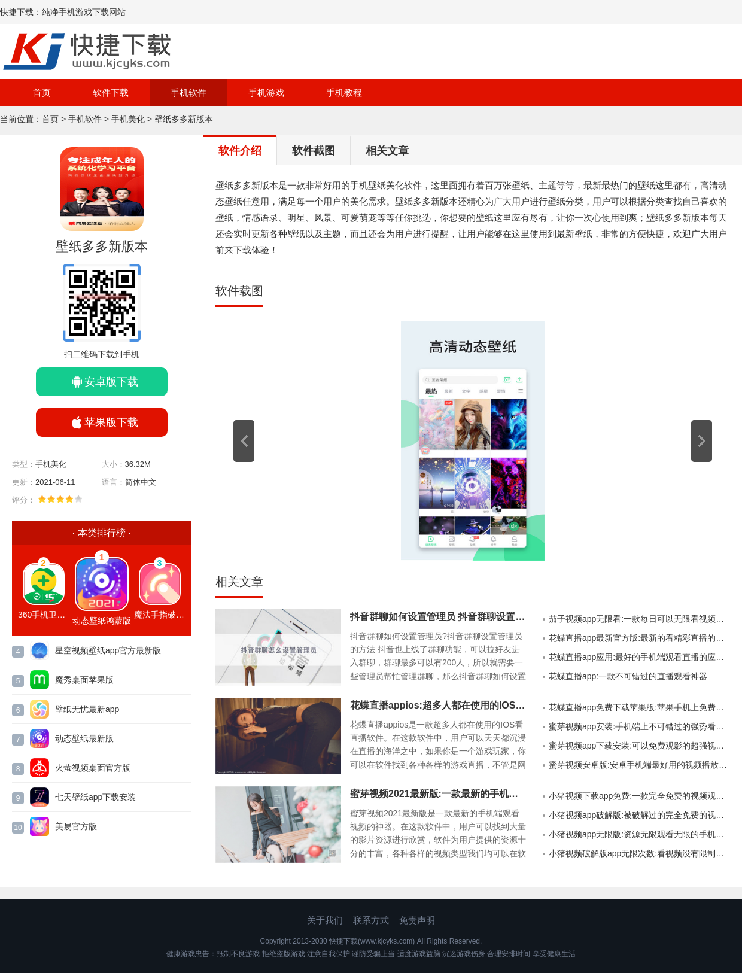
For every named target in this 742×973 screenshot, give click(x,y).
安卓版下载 (111, 382)
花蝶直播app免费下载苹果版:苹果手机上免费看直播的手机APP (639, 707)
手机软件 (188, 92)
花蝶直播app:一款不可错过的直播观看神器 (628, 676)
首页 (42, 92)
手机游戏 (266, 92)
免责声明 (417, 920)
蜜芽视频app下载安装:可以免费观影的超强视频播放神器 (639, 745)
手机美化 (128, 119)
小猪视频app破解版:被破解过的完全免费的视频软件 (639, 815)
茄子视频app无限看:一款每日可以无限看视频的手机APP (639, 619)
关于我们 (325, 920)
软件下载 (111, 92)
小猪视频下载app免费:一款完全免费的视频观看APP (639, 796)
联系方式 (371, 920)
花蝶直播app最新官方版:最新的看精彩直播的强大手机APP (639, 638)
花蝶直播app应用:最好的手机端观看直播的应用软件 (639, 657)
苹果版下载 (111, 422)
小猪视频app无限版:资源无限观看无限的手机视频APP (639, 834)
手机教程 (344, 92)
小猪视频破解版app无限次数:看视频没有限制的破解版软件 (639, 853)
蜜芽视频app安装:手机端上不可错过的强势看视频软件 (639, 726)
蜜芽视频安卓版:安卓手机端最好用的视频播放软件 (639, 765)
